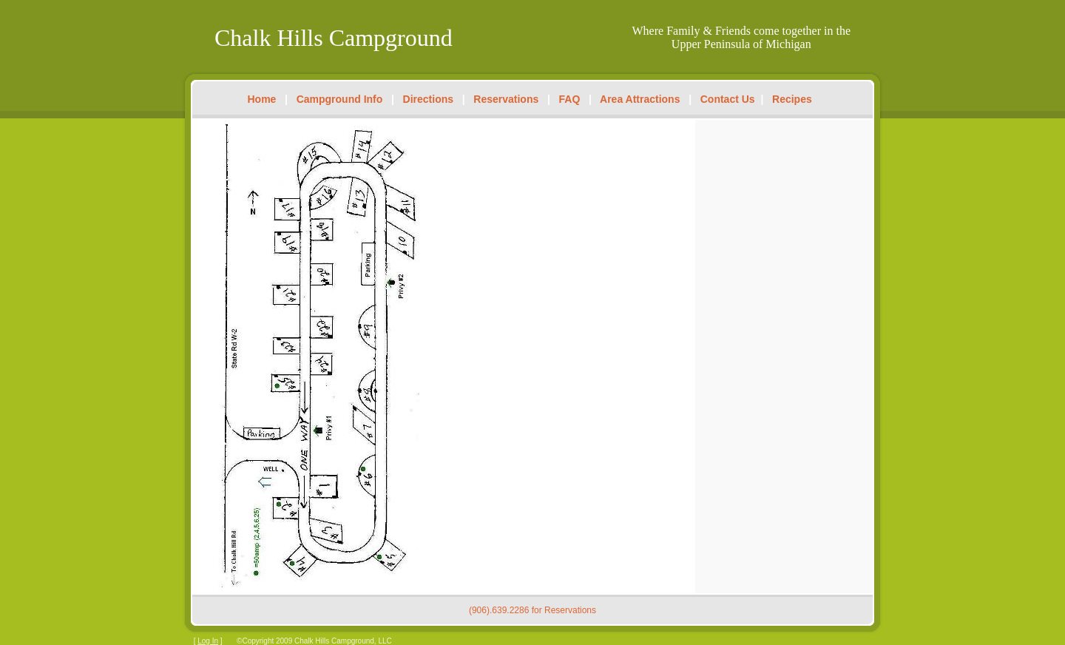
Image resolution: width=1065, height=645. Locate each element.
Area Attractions (640, 99)
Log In (207, 641)
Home (262, 99)
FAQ (570, 99)
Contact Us (727, 99)
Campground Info (340, 99)
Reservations (505, 99)
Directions (428, 99)
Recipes (792, 99)
